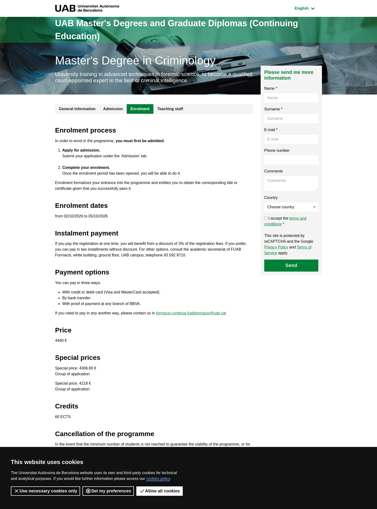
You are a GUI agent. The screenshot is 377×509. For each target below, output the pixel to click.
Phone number (276, 150)
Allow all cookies (159, 491)
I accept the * (285, 221)
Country (271, 198)
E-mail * (271, 130)
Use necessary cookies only (45, 491)
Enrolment (140, 109)
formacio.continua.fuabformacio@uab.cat (191, 313)
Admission (113, 109)
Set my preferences (108, 491)
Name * (270, 88)
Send (291, 265)
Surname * (273, 109)
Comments (273, 171)
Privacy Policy (276, 247)
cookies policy (158, 479)
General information (77, 109)
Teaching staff (170, 109)
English (308, 7)
